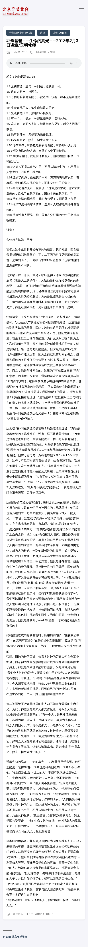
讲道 (42, 32)
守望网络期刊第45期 (20, 32)
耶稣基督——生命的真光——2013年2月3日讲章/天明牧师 (42, 43)
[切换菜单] (81, 9)
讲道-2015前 (60, 32)
